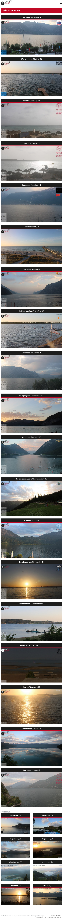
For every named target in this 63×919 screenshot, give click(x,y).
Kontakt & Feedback (7, 915)
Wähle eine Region (11, 10)
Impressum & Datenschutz (22, 915)
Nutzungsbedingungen (37, 915)
